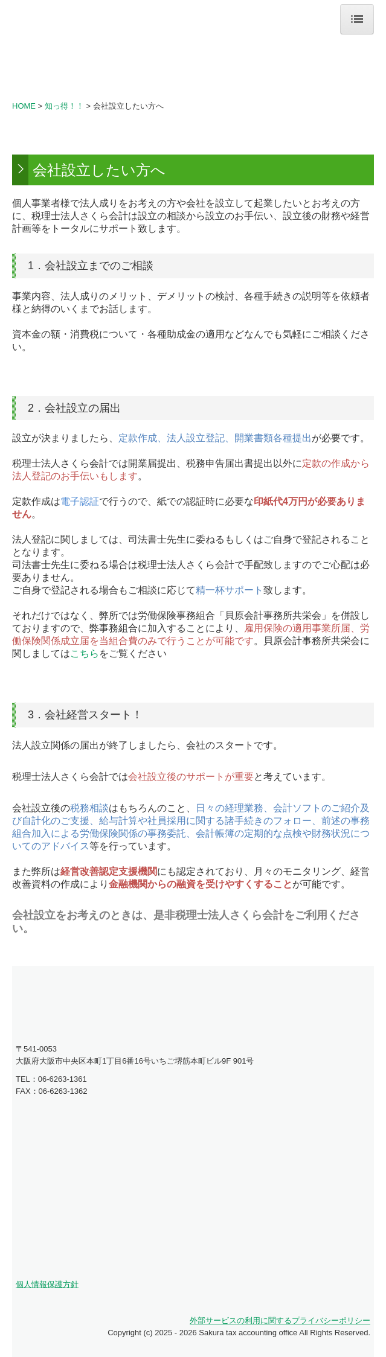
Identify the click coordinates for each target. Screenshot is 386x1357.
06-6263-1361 (62, 1079)
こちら (84, 653)
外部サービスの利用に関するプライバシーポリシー (280, 1320)
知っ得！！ (64, 105)
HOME (24, 105)
